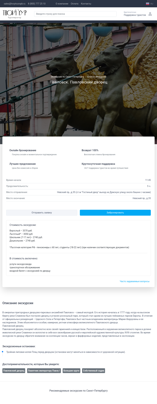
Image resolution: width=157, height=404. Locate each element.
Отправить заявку (42, 212)
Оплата (74, 3)
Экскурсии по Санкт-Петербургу (67, 76)
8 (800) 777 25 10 (36, 3)
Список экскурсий (96, 76)
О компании (62, 3)
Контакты (86, 3)
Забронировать (115, 212)
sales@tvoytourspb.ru (14, 3)
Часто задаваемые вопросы (135, 281)
